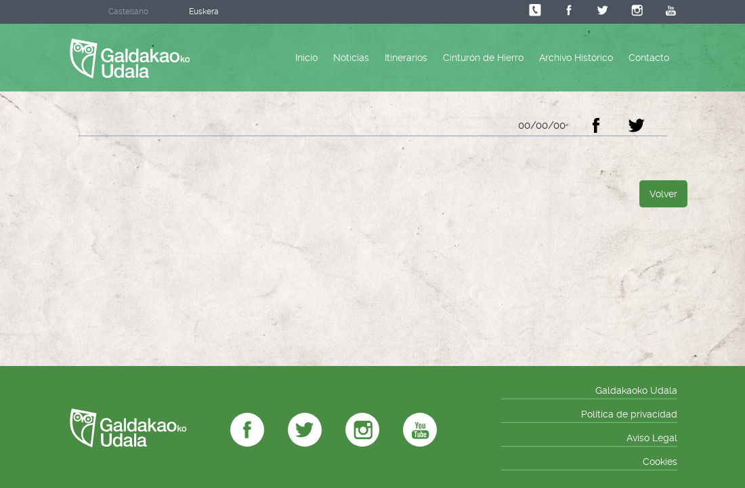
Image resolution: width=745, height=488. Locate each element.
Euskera (204, 11)
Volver (663, 193)
